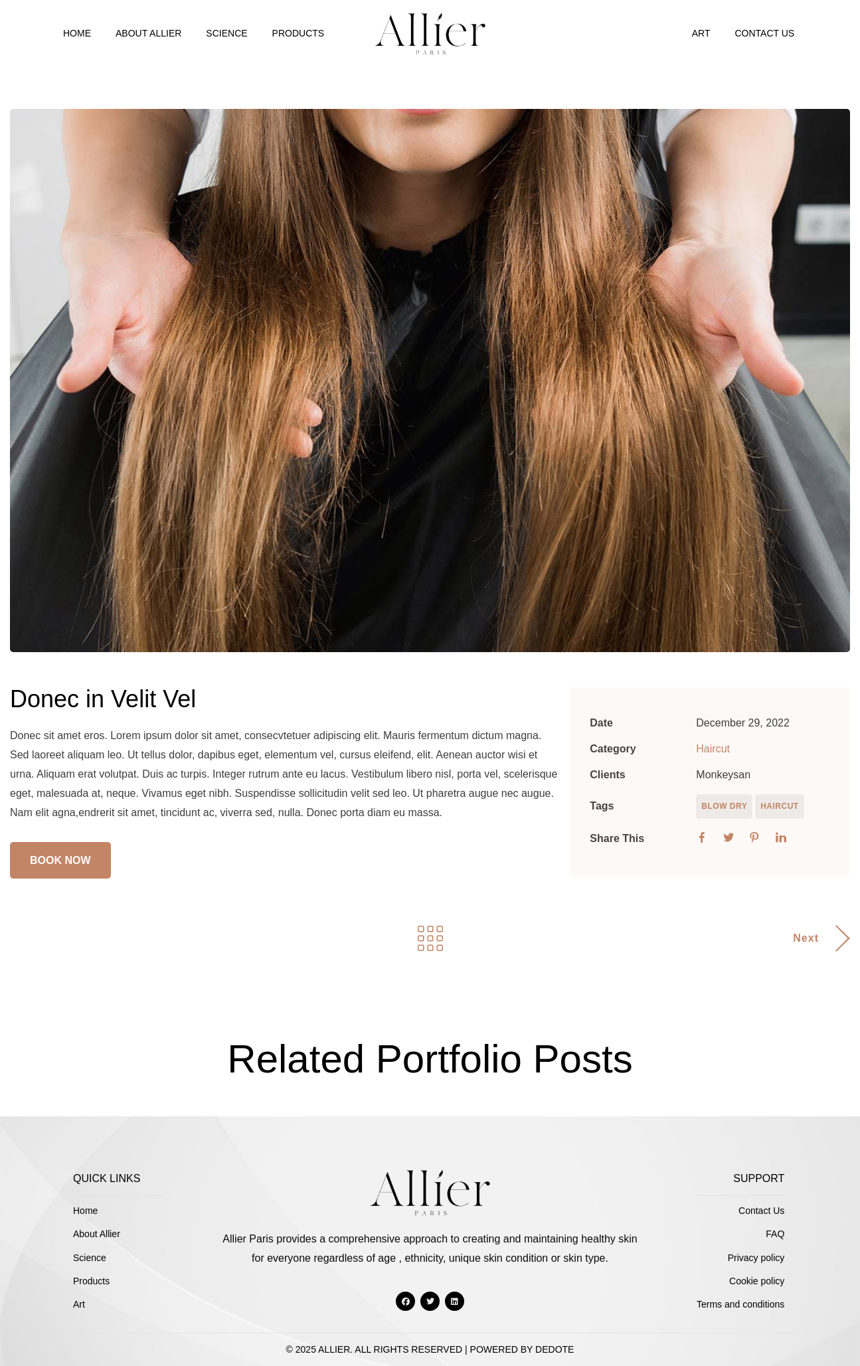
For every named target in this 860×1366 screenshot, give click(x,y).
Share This (617, 838)
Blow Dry (724, 806)
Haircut (713, 748)
